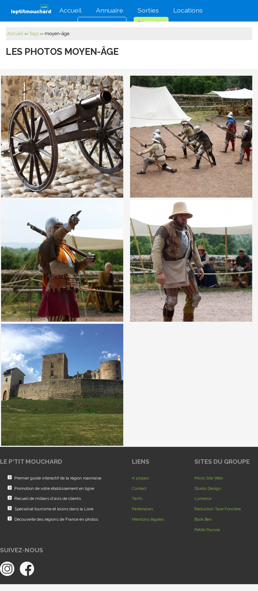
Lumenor (203, 498)
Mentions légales (148, 519)
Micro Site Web (208, 478)
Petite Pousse (207, 529)
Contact (139, 488)
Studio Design (207, 488)
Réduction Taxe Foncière (217, 508)
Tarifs (137, 498)
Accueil (69, 9)
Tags (34, 33)
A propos (140, 478)
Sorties (146, 9)
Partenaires (142, 508)
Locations (186, 9)
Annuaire (108, 9)
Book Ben (203, 519)
